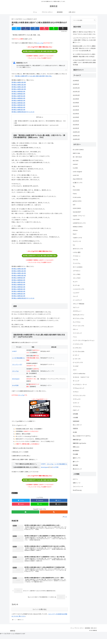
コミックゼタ (76, 278)
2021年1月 (76, 128)
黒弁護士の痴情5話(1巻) (18, 100)
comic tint (76, 175)
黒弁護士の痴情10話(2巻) (19, 89)
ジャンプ (75, 296)
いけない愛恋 (76, 252)
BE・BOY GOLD (77, 157)
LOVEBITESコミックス (79, 223)
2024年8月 (76, 80)
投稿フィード (76, 483)
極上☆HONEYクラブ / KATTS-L (82, 436)
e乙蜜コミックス (77, 182)
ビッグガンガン (77, 348)
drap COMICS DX (77, 179)
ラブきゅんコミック (78, 388)
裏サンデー (76, 461)
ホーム (69, 631)
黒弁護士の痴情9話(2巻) (18, 91)
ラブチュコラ (76, 399)
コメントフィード (78, 486)
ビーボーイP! (76, 359)
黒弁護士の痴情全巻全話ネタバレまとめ (23, 112)
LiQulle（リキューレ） (79, 216)
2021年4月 (76, 117)
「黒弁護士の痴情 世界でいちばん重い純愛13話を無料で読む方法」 (33, 76)
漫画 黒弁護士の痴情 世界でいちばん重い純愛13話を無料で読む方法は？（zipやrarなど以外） (38, 127)
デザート (75, 329)
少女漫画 (75, 417)
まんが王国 (15, 388)
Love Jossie (76, 219)
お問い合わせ (93, 631)
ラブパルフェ (76, 406)
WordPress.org (77, 490)
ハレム (75, 337)
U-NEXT (14, 354)
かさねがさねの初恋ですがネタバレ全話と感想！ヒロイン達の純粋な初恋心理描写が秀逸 (84, 62)
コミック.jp (40, 43)
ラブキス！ (76, 392)
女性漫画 (75, 414)
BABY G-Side (76, 153)
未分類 (75, 432)
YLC (74, 245)
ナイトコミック (77, 333)
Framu (75, 193)
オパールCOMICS (77, 267)
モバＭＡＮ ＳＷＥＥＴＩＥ (81, 377)
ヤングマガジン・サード (80, 384)
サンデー (75, 282)
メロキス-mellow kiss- (79, 373)
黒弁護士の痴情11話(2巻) (19, 87)
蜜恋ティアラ (76, 458)
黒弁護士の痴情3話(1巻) (18, 105)
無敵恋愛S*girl (77, 439)
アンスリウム (76, 263)
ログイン (75, 479)
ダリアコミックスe (78, 318)
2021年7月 (76, 106)
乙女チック (76, 410)
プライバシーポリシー (77, 631)
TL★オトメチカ (77, 238)
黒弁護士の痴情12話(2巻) (19, 84)
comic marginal (77, 171)
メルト (75, 370)
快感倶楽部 (76, 421)
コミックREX (76, 274)
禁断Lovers (14, 495)
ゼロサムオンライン (78, 315)
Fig (74, 186)
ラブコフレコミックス (79, 395)
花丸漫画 (75, 454)
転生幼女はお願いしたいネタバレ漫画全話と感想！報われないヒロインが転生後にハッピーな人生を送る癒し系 (84, 48)
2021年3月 (76, 121)
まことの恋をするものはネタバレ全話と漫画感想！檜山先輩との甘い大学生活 (84, 55)
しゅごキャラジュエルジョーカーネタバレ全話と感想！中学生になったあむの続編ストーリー (84, 40)
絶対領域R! (76, 450)
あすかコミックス (78, 249)
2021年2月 (76, 124)
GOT (74, 205)
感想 (16, 125)
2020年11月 (76, 135)
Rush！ (75, 234)
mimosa (75, 230)
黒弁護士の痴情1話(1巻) (18, 109)
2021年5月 (76, 113)
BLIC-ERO (75, 160)
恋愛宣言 (75, 428)
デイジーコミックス (78, 326)
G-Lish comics (77, 197)
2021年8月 (76, 102)
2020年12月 (76, 132)
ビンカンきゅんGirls (78, 351)
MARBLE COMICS (77, 227)
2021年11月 (76, 91)
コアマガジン (76, 271)
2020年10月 (76, 139)
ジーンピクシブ (77, 300)
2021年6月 (76, 110)
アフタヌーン (76, 256)
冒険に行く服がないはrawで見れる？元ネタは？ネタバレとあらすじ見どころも (84, 33)
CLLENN (75, 168)
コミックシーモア (17, 367)
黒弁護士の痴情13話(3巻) (19, 82)
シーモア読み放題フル (18, 360)
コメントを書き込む (39, 613)
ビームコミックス (78, 362)
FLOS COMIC (76, 190)
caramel (75, 164)
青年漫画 (75, 465)
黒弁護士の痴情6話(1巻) (18, 98)
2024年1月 (76, 84)
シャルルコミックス (78, 289)
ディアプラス (76, 322)
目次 (37, 117)
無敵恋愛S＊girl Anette (79, 443)
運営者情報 (86, 631)
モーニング (76, 381)
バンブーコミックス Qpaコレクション (83, 340)
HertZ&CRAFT (77, 212)
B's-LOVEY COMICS (78, 149)
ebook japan (15, 381)
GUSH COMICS (77, 208)
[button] (94, 20)
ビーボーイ (76, 355)
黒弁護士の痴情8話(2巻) (18, 94)
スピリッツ (76, 307)
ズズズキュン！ (77, 311)
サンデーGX (76, 285)
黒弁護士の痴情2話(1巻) (18, 107)
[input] (84, 20)
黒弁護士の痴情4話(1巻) (18, 103)
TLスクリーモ (77, 241)
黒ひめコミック (77, 469)
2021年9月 (76, 99)
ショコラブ (76, 293)
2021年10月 (76, 95)
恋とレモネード (77, 425)
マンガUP (75, 366)
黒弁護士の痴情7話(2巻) (18, 96)
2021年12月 (76, 88)
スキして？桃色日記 (78, 304)
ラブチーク (76, 403)
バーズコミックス (78, 344)
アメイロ (75, 260)
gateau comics (77, 201)
